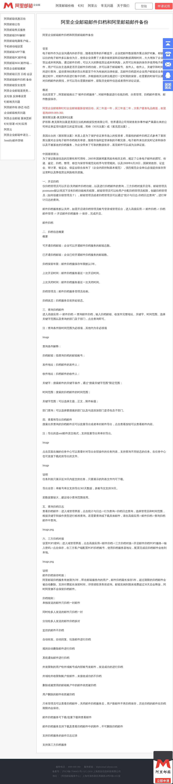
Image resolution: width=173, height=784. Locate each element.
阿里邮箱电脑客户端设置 (19, 40)
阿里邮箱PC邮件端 (15, 57)
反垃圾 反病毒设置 (15, 96)
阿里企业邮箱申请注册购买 (19, 135)
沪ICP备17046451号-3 (73, 771)
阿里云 (92, 5)
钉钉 (81, 5)
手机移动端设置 (13, 46)
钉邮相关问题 (12, 101)
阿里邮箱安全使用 (14, 85)
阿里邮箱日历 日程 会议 (18, 74)
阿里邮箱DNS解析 (14, 35)
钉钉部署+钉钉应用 (15, 123)
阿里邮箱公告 (12, 24)
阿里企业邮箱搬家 (14, 68)
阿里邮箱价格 (65, 5)
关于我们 (123, 5)
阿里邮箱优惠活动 (14, 18)
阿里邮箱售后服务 (14, 29)
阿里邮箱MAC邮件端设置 (19, 63)
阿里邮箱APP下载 (14, 52)
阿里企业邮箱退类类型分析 (19, 90)
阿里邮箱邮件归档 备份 (18, 79)
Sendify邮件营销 (13, 140)
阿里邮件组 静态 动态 (17, 107)
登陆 (144, 6)
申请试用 (164, 6)
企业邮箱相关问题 (14, 112)
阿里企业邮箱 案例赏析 (18, 118)
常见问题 (107, 5)
